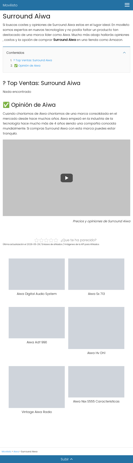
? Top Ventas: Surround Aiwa (32, 60)
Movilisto (10, 5)
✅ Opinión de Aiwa (27, 66)
